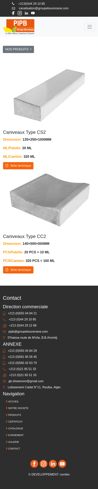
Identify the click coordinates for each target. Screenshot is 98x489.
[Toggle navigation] (89, 27)
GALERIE (12, 442)
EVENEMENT (15, 435)
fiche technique (18, 165)
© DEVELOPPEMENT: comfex (49, 474)
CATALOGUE (14, 428)
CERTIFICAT (14, 421)
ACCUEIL (12, 401)
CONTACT (13, 448)
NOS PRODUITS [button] (17, 49)
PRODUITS (13, 415)
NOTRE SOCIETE (17, 408)
